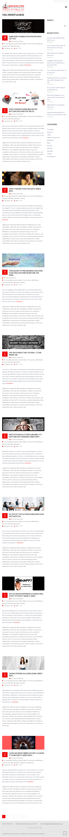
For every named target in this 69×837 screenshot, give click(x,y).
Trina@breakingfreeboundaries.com (53, 824)
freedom (25, 72)
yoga (14, 81)
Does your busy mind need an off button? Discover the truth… (56, 46)
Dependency (16, 72)
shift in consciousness (21, 154)
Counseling (8, 43)
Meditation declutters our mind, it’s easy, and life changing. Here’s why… (57, 80)
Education (15, 43)
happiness (34, 72)
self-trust (11, 154)
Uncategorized (29, 762)
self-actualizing (38, 477)
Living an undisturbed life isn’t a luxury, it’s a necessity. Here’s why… (57, 113)
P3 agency (42, 833)
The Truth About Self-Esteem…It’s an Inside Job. (57, 71)
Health (20, 43)
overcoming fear (14, 149)
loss (31, 147)
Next (24, 816)
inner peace (17, 74)
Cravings (9, 72)
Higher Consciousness (29, 43)
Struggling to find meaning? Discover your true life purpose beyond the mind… (26, 273)
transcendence (14, 159)
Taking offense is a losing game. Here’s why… (56, 106)
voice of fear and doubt (19, 161)
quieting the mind (24, 149)
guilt (29, 72)
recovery (32, 149)
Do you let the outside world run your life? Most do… (56, 89)
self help (26, 77)
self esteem (19, 77)
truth (3, 81)
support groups (6, 79)
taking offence (15, 79)
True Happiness (38, 79)
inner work (12, 147)
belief (17, 142)
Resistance (13, 77)
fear (21, 72)
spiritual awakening (34, 77)
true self (36, 159)
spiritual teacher (15, 156)
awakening (13, 142)
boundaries (23, 142)
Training (22, 198)
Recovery (4, 46)
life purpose (30, 74)
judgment (24, 74)
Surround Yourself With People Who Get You (56, 39)
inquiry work (19, 147)
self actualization (32, 714)
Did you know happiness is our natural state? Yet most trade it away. (56, 97)
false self (19, 145)
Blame (21, 70)
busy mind (40, 70)
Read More (28, 65)
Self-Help (10, 46)
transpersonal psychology (26, 159)
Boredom (26, 70)
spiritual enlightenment (28, 718)
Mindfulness (39, 43)
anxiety (12, 70)
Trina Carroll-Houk (18, 41)
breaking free (33, 70)
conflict (4, 72)
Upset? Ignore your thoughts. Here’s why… (55, 54)
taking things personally (26, 79)
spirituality (24, 156)
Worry (11, 81)
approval (16, 70)
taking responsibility (27, 721)
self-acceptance (35, 152)
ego (15, 145)
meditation (38, 74)
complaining (5, 145)
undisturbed (5, 161)
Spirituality (17, 46)
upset (7, 81)
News (48, 143)
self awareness (14, 152)
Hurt (12, 74)
